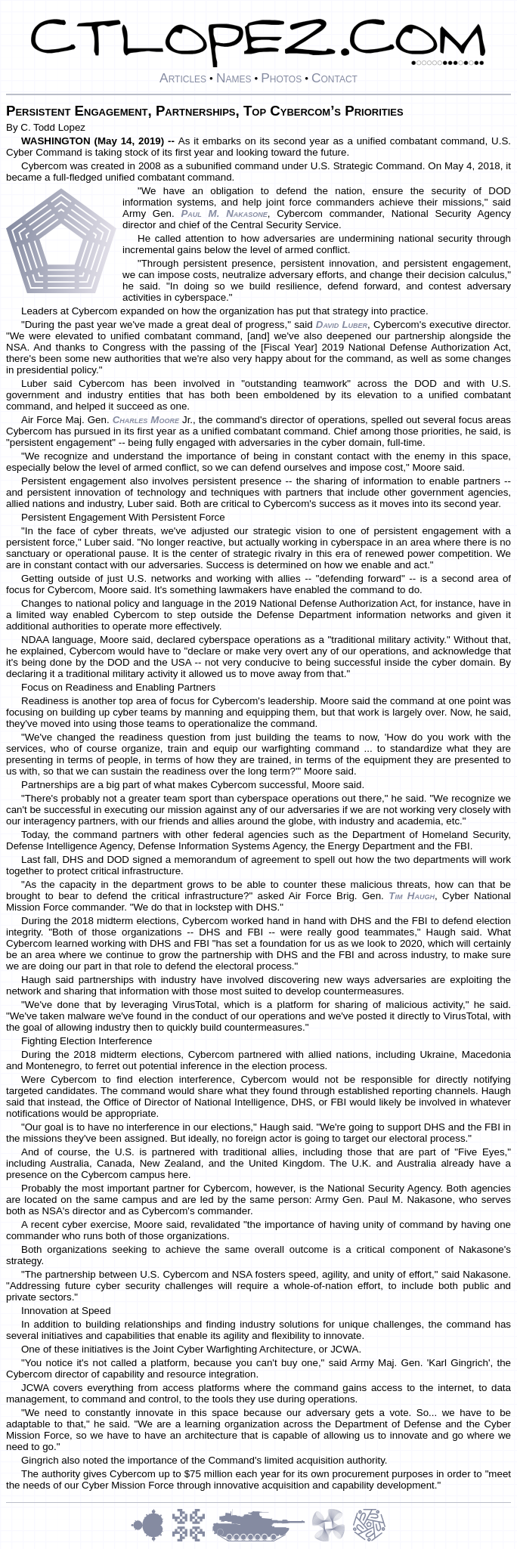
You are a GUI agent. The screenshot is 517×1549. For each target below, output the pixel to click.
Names (234, 77)
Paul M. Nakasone (224, 213)
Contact (334, 77)
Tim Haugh (412, 895)
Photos (281, 77)
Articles (182, 77)
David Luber (341, 324)
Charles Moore (146, 419)
